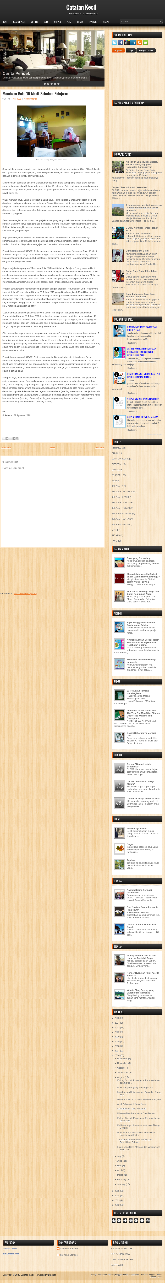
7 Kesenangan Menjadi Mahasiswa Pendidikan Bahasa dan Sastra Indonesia (144, 208)
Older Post (99, 447)
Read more (132, 342)
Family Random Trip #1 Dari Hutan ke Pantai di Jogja (141, 956)
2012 (116, 1205)
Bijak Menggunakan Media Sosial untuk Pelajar (141, 623)
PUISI (69, 21)
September (122, 1072)
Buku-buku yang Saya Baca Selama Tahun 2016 (140, 295)
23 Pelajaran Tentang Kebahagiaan (138, 692)
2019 (116, 1041)
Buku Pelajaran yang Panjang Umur (135, 1087)
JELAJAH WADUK (121, 524)
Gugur (130, 844)
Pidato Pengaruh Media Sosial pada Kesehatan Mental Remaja (143, 375)
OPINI (115, 530)
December (122, 1058)
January (121, 1184)
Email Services (156, 1277)
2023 (116, 1027)
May (119, 1165)
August (120, 1077)
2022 (116, 1032)
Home (5, 21)
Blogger (52, 1275)
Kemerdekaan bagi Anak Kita (131, 1108)
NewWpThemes (106, 1275)
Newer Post (6, 447)
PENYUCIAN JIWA (120, 1254)
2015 (116, 1191)
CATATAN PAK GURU (122, 1259)
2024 (116, 1023)
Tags (130, 50)
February (121, 1179)
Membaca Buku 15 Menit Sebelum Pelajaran (35, 93)
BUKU (46, 21)
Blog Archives (146, 50)
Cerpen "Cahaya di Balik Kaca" (143, 798)
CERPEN (57, 21)
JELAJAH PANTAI (121, 519)
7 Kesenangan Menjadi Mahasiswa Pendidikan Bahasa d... (134, 1140)
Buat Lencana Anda (11, 1254)
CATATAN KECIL (19, 21)
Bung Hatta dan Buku (137, 250)
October (121, 1068)
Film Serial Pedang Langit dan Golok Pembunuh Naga (143, 592)
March (120, 1175)
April (119, 1170)
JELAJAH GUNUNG (122, 502)
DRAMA (80, 21)
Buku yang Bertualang (139, 558)
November (122, 1063)
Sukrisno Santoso (10, 1249)
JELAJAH (106, 21)
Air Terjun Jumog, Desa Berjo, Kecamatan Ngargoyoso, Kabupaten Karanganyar (142, 164)
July (119, 1156)
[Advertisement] (26, 569)
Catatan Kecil (81, 6)
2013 (116, 1200)
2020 (116, 1036)
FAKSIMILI (93, 21)
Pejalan (131, 860)
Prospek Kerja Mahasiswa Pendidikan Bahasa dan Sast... (136, 1133)
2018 (116, 1046)
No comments (30, 99)
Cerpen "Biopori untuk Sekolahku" (130, 187)
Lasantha (135, 1275)
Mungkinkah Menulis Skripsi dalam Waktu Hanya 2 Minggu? (143, 575)
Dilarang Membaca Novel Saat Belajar (136, 1113)
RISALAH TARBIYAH (121, 1248)
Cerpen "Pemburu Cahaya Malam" (142, 417)
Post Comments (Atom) (25, 593)
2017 (116, 1050)
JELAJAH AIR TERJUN (123, 491)
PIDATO (116, 535)
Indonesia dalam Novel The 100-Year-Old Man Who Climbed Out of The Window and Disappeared (144, 714)
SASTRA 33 (117, 1265)
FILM (114, 480)
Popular (118, 50)
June (119, 1161)
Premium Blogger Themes (151, 1275)
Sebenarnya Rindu (136, 828)
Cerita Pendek (16, 73)
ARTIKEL (34, 21)
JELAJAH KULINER (122, 513)
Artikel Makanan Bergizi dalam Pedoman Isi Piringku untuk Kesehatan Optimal (141, 352)
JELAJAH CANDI (120, 497)
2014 (116, 1195)
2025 (116, 1018)
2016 (116, 1055)
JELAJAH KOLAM (121, 508)
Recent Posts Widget (154, 435)
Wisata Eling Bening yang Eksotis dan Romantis (140, 991)
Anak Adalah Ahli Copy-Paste (131, 1104)
